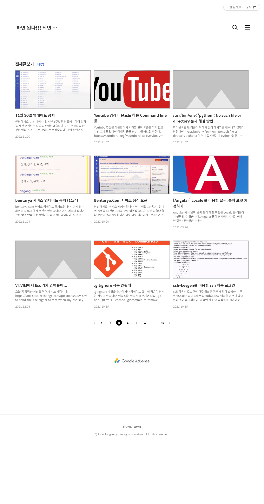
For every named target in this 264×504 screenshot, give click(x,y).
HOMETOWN (132, 484)
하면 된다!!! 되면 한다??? (37, 85)
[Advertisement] (132, 35)
